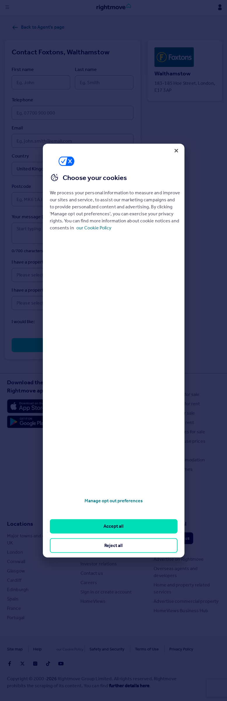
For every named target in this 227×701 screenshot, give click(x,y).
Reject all (113, 545)
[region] (113, 350)
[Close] (176, 150)
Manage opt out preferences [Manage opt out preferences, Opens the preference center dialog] (114, 500)
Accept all (113, 526)
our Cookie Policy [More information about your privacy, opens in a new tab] (93, 228)
